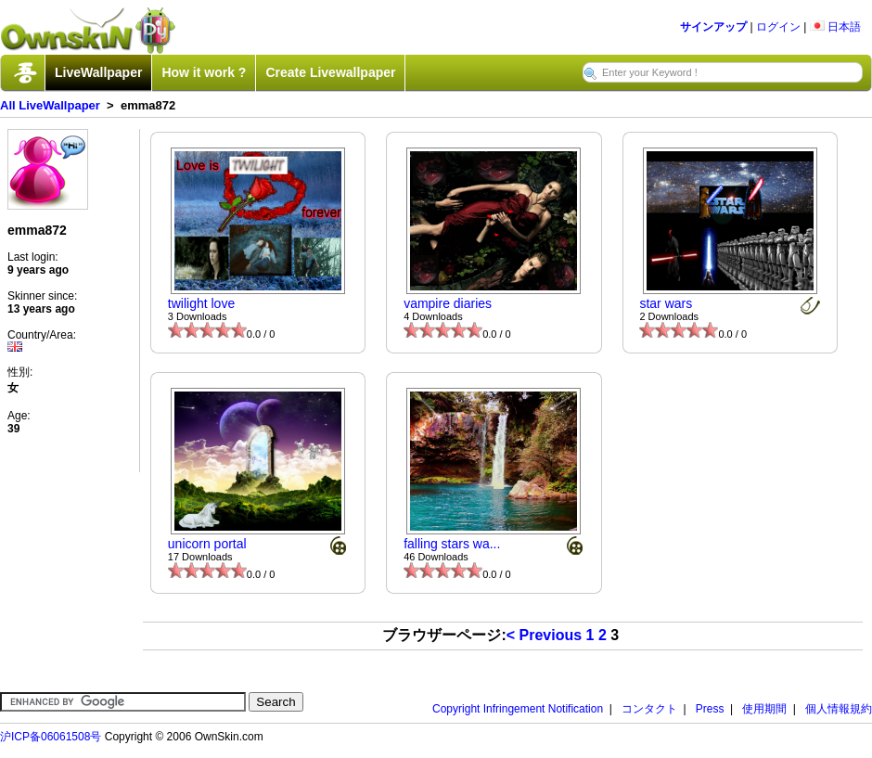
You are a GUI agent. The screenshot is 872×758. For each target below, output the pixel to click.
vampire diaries (448, 303)
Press (710, 708)
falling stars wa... (452, 543)
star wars (665, 303)
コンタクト (649, 708)
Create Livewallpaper (330, 72)
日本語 (835, 26)
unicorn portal (207, 543)
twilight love (201, 303)
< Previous (544, 635)
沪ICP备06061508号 (50, 736)
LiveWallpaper (98, 72)
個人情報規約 (838, 708)
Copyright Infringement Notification (517, 708)
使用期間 (764, 708)
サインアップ (713, 26)
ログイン (778, 26)
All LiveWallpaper (50, 105)
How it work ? (203, 72)
